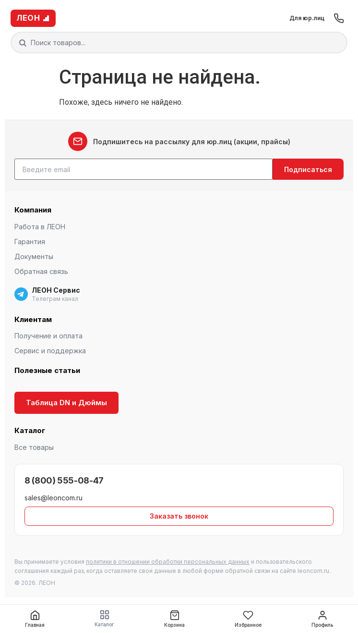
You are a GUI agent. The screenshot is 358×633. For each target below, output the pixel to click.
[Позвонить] (338, 18)
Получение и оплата (48, 336)
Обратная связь (41, 271)
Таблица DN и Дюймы (66, 402)
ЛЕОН (33, 18)
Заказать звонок (179, 516)
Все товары (34, 447)
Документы (33, 256)
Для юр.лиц (306, 18)
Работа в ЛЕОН (39, 227)
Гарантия (29, 241)
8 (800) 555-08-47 (64, 480)
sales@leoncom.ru (53, 498)
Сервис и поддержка (50, 351)
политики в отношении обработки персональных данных (168, 561)
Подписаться (308, 169)
